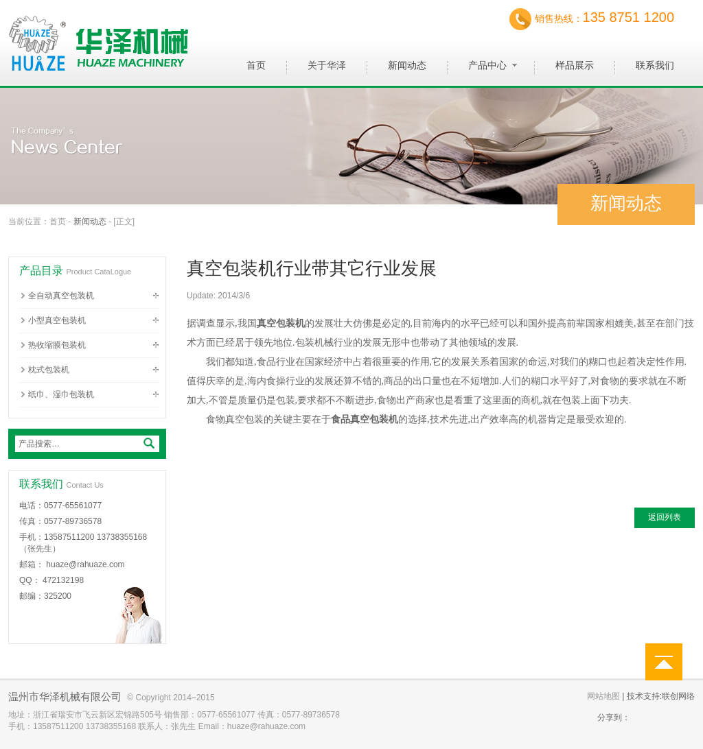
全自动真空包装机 (61, 295)
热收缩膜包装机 (57, 345)
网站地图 (603, 696)
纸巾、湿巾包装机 (61, 394)
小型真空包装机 (57, 320)
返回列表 (664, 517)
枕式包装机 (48, 369)
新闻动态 (89, 221)
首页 (57, 221)
